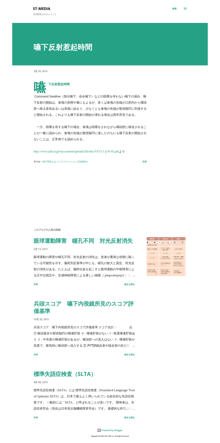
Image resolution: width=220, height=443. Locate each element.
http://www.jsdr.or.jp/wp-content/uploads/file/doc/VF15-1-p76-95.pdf (76, 151)
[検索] (174, 8)
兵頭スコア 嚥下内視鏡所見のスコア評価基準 (84, 307)
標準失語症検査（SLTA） (65, 374)
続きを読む (129, 284)
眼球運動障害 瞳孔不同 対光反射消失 (83, 240)
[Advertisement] (85, 190)
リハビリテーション (66, 161)
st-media (41, 8)
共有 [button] (144, 161)
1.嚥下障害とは (48, 161)
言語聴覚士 (82, 161)
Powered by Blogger (110, 430)
